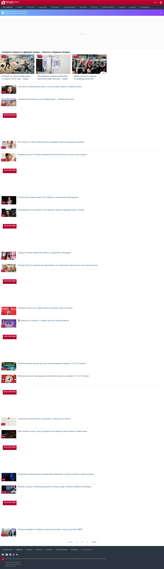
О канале (49, 550)
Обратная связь (11, 566)
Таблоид (29, 550)
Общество (43, 7)
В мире (19, 7)
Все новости (8, 7)
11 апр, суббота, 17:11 (10, 3)
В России (30, 7)
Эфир (155, 2)
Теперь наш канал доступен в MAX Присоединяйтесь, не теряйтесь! (16, 12)
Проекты (39, 550)
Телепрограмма (61, 550)
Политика (55, 7)
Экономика (144, 7)
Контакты (74, 550)
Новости (19, 550)
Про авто (83, 7)
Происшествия (69, 7)
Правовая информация (13, 562)
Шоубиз (133, 7)
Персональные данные (13, 564)
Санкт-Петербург (108, 7)
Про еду (94, 7)
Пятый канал (8, 550)
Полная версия (87, 550)
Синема (122, 7)
